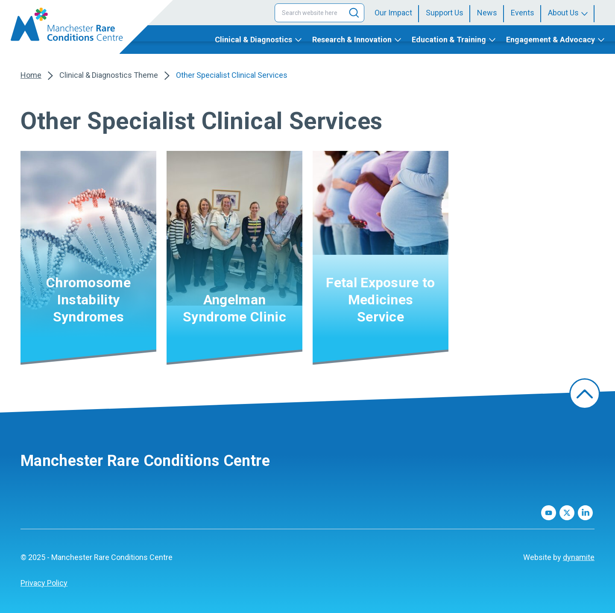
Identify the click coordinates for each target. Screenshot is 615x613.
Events (522, 12)
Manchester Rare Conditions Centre (145, 461)
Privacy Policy (43, 582)
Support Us (444, 12)
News (487, 12)
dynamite (578, 557)
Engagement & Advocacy (550, 39)
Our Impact (393, 12)
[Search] (354, 12)
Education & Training (449, 39)
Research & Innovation (352, 39)
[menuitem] (397, 12)
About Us (563, 12)
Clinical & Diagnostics (253, 39)
